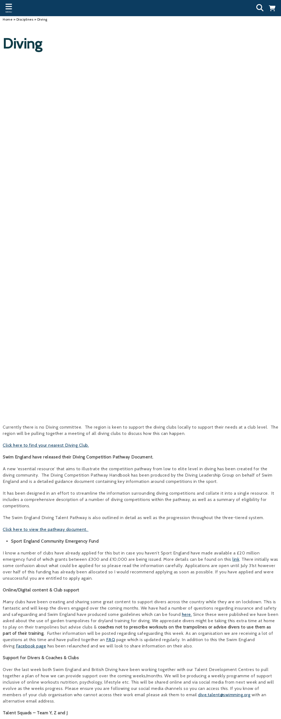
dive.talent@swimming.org (224, 694)
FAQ (110, 639)
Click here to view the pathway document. (46, 529)
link (235, 559)
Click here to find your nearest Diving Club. (46, 445)
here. (187, 614)
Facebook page (31, 646)
